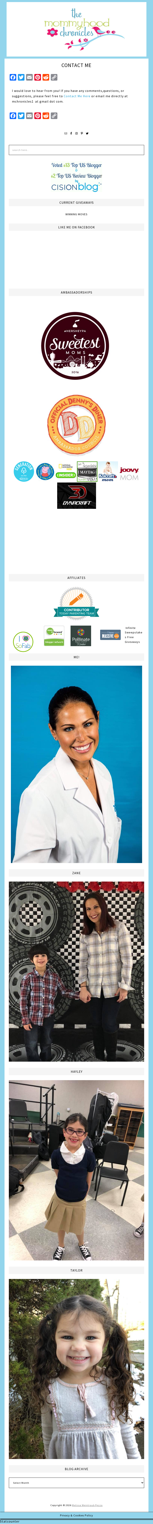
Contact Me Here (77, 96)
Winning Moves (76, 214)
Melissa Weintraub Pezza (87, 1505)
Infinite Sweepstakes (134, 632)
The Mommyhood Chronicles (76, 30)
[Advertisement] (76, 540)
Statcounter (10, 1521)
